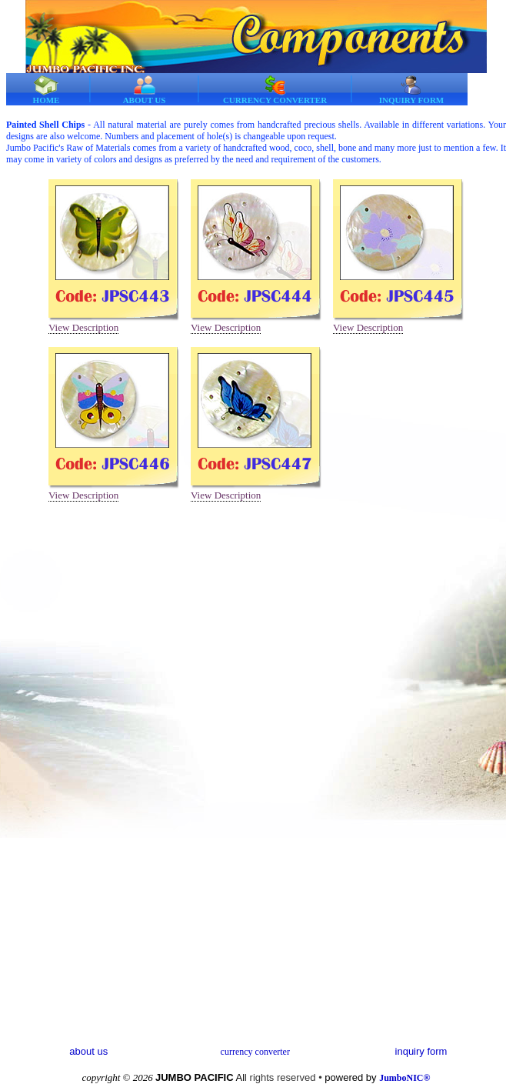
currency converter (255, 1051)
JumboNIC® (404, 1077)
